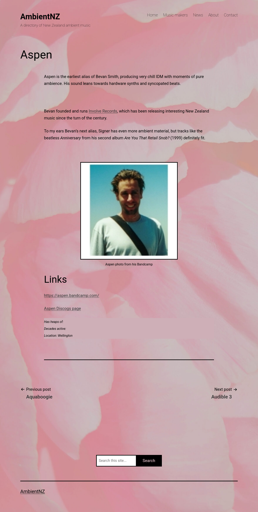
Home (152, 15)
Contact (231, 15)
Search (149, 460)
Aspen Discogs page (62, 308)
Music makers (175, 15)
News (198, 15)
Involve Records (103, 111)
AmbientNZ (40, 16)
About (213, 15)
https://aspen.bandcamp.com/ (71, 295)
